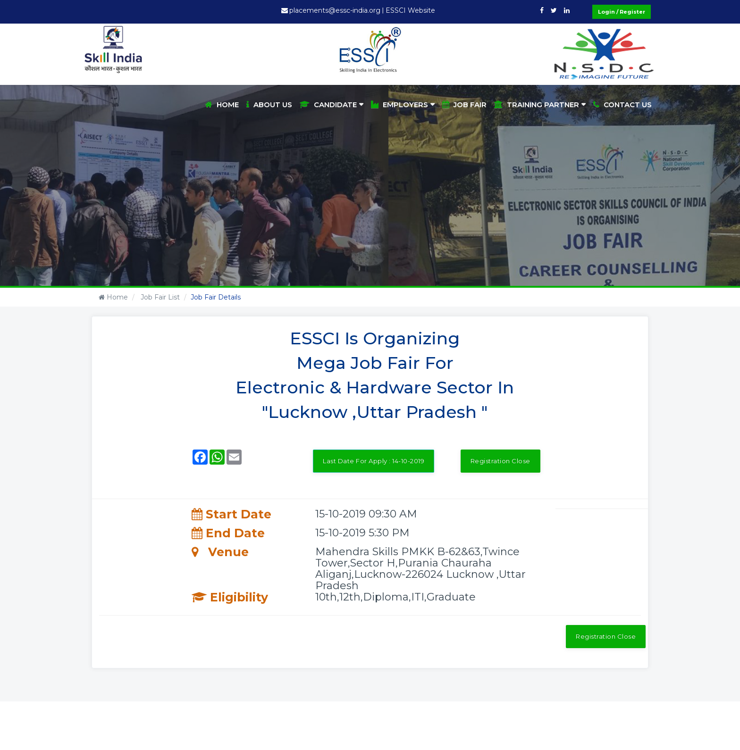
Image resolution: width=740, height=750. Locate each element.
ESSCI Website (410, 10)
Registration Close (500, 461)
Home (222, 104)
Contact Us (622, 104)
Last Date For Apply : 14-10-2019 (373, 461)
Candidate (328, 104)
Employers (399, 104)
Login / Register (621, 11)
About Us (269, 104)
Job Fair (464, 104)
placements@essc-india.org (334, 10)
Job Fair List (159, 297)
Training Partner (536, 104)
